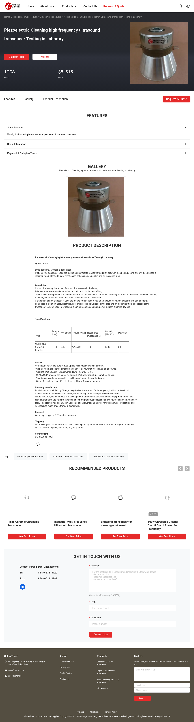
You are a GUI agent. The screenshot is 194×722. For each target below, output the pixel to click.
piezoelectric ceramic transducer (108, 456)
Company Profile (66, 661)
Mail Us (45, 56)
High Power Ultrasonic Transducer (106, 672)
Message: (95, 565)
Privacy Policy (110, 712)
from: (93, 602)
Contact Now (101, 634)
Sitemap (81, 712)
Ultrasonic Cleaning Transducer (105, 663)
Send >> (142, 698)
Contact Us (64, 679)
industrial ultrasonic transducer (68, 456)
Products (17, 17)
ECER (167, 716)
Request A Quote (176, 98)
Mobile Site (94, 712)
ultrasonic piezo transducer (30, 456)
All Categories (102, 688)
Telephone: (96, 617)
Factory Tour (65, 667)
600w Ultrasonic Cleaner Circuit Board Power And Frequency (163, 525)
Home (7, 17)
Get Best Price (16, 56)
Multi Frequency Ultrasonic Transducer (42, 17)
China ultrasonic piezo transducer (38, 716)
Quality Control (66, 673)
